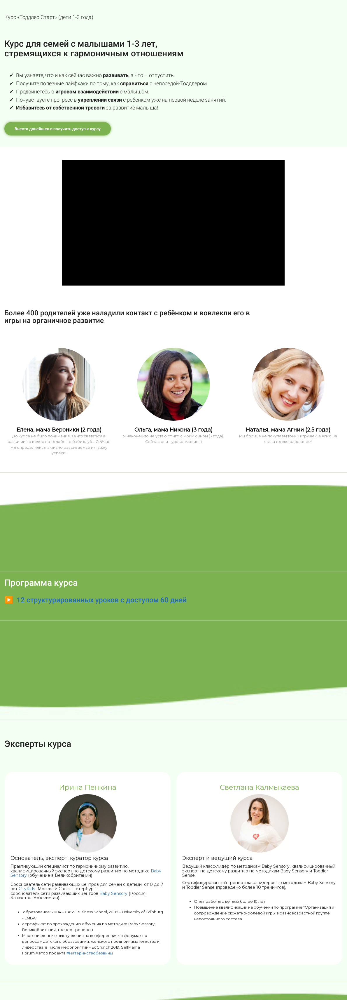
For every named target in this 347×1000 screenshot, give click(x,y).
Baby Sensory (113, 893)
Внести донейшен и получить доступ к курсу (58, 128)
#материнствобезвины (89, 953)
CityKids (27, 888)
